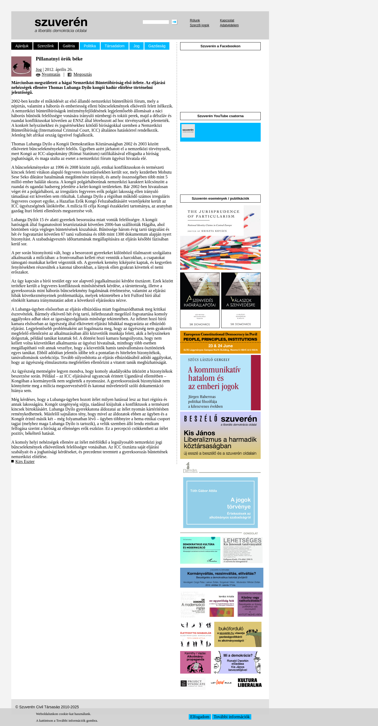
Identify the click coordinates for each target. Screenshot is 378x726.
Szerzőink (45, 46)
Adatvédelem (229, 25)
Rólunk (195, 20)
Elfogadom (199, 716)
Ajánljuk (21, 46)
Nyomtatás (51, 74)
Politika (90, 46)
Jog (136, 46)
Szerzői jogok (199, 25)
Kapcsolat (227, 20)
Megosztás (83, 74)
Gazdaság (157, 46)
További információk (232, 716)
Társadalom (115, 46)
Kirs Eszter (25, 461)
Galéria (69, 46)
